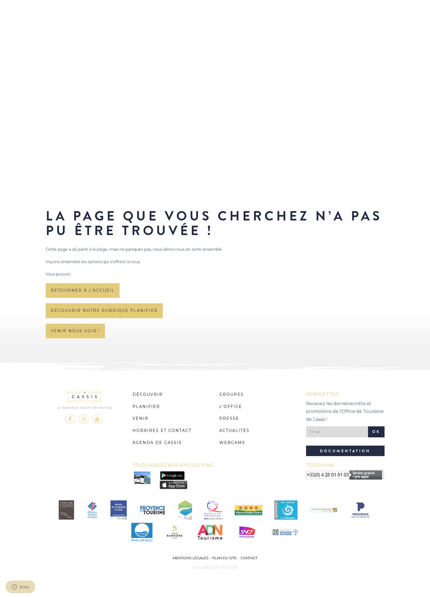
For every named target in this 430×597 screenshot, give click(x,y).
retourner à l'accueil (83, 290)
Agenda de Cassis (157, 442)
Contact (249, 558)
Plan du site (224, 558)
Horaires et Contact (161, 430)
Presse (229, 418)
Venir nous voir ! (75, 330)
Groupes (231, 394)
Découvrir (147, 394)
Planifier (146, 406)
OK (376, 432)
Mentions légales (191, 558)
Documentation (345, 451)
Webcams (232, 442)
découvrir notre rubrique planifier (104, 310)
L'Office (230, 406)
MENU (215, 20)
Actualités (234, 430)
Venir (140, 418)
